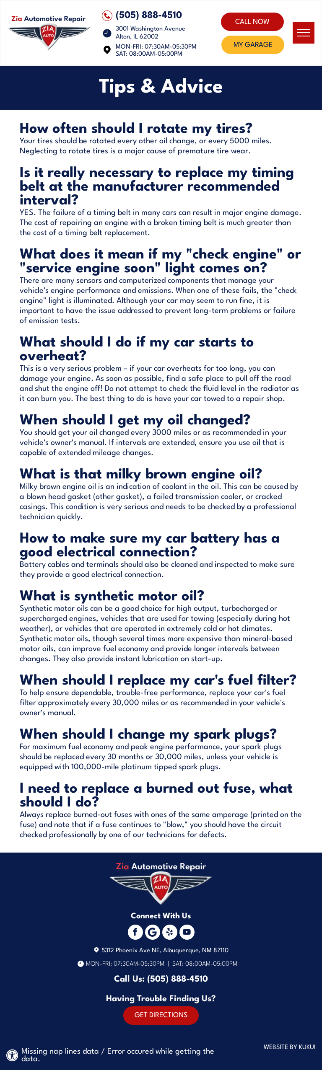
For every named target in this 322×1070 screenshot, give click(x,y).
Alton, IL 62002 (137, 37)
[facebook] (135, 933)
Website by (280, 1047)
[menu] (303, 33)
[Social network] (152, 933)
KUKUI (307, 1047)
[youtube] (187, 933)
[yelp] (169, 933)
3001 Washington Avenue (150, 29)
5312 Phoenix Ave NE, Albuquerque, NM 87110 (165, 951)
